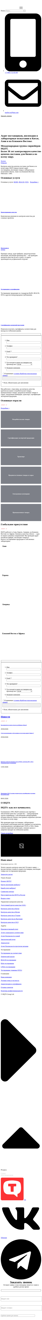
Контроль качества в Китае (10, 909)
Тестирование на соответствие (11, 953)
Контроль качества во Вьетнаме (12, 919)
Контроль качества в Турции (10, 915)
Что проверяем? (11, 357)
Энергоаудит (5, 943)
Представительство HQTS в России (13, 895)
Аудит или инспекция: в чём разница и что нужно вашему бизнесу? (17, 733)
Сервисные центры (7, 891)
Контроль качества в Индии (10, 912)
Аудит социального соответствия (12, 932)
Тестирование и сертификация (10, 289)
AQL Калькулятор (7, 1175)
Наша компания (6, 977)
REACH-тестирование (8, 960)
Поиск (3, 11)
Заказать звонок (6, 116)
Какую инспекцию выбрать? (10, 885)
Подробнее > (34, 182)
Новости (5, 716)
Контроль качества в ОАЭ (10, 922)
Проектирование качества (9, 212)
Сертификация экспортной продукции (12, 325)
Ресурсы (4, 1170)
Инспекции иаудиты (5, 248)
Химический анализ (8, 956)
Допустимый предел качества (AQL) (13, 905)
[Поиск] (25, 11)
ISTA (27, 182)
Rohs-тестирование (7, 963)
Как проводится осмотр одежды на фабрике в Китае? (14, 725)
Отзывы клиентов (7, 987)
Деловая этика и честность (10, 980)
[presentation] (16, 124)
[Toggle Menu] (21, 8)
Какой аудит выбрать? (8, 888)
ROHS (16, 182)
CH (23, 182)
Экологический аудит (8, 939)
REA (20, 182)
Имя (7, 340)
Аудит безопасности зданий (10, 936)
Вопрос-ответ (5, 898)
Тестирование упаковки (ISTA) (11, 970)
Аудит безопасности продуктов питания (14, 946)
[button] (21, 1084)
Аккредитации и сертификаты (11, 984)
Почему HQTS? (6, 881)
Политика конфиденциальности (12, 991)
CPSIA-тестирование (8, 967)
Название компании (13, 368)
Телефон (9, 346)
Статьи (3, 1173)
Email (9, 351)
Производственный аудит (9, 929)
